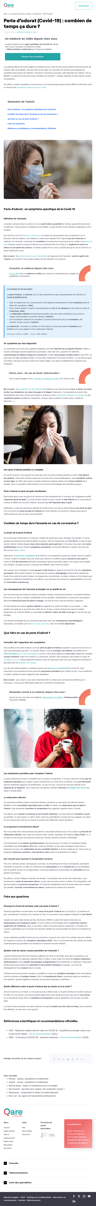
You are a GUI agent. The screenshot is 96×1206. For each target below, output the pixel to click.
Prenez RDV (14, 274)
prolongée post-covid (76, 788)
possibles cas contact (27, 663)
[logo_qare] (9, 4)
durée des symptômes (25, 556)
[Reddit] (63, 1059)
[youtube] (89, 1196)
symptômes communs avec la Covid (31, 87)
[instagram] (84, 1196)
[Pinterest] (77, 1059)
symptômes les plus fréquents (31, 389)
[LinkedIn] (68, 1059)
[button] (48, 1163)
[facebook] (74, 1196)
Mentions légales (11, 1197)
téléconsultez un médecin (53, 697)
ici (87, 835)
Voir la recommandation (40, 1034)
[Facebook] (54, 1059)
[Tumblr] (72, 1059)
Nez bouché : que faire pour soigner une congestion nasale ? (36, 1089)
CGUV (22, 1197)
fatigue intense (19, 550)
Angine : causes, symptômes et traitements (28, 1082)
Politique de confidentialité (39, 1197)
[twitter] (79, 1196)
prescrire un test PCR (57, 668)
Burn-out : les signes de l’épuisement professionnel (32, 1096)
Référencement (34, 1200)
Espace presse (9, 1141)
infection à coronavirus (31, 235)
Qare (5, 14)
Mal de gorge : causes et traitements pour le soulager (33, 1086)
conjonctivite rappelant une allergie (70, 395)
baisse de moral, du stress (38, 624)
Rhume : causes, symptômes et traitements (28, 1079)
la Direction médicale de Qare (26, 32)
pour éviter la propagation (21, 654)
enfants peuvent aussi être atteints (33, 256)
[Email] (82, 1059)
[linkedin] (74, 1201)
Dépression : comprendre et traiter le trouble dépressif (33, 1092)
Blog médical (8, 1145)
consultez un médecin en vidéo (46, 379)
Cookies (22, 1200)
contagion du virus (11, 660)
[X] (59, 1059)
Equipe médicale (9, 1131)
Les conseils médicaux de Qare (20, 14)
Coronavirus (37, 14)
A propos (7, 1127)
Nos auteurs (8, 1148)
